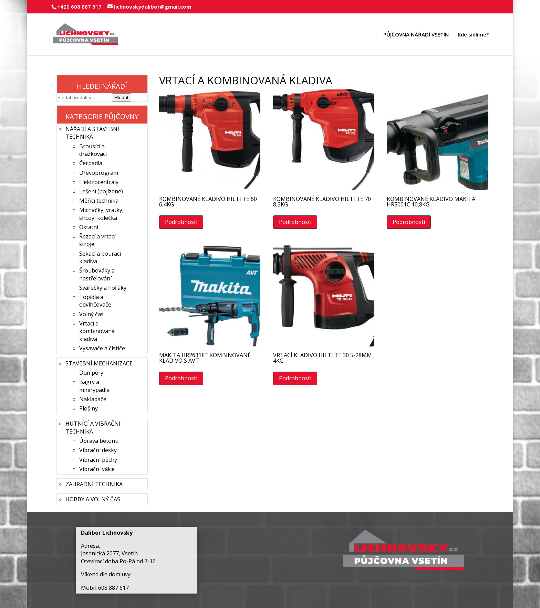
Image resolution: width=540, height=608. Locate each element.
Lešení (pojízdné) (101, 191)
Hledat (121, 97)
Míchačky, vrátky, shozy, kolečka (101, 213)
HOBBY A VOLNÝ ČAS (92, 499)
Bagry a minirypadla (94, 385)
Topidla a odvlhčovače (95, 300)
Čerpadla (90, 163)
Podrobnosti (181, 222)
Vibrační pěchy (98, 459)
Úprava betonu (98, 441)
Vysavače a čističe (102, 348)
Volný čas (91, 314)
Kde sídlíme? (473, 35)
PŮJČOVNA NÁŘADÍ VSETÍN (416, 35)
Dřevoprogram (98, 173)
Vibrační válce (97, 469)
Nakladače (92, 399)
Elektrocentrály (98, 182)
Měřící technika (98, 200)
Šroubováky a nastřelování (97, 274)
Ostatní (88, 227)
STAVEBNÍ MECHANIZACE (99, 363)
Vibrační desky (98, 450)
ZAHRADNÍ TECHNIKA (94, 484)
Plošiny (88, 408)
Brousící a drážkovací (93, 150)
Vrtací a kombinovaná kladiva (97, 331)
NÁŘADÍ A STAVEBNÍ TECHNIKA (92, 132)
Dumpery (91, 372)
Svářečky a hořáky (102, 287)
